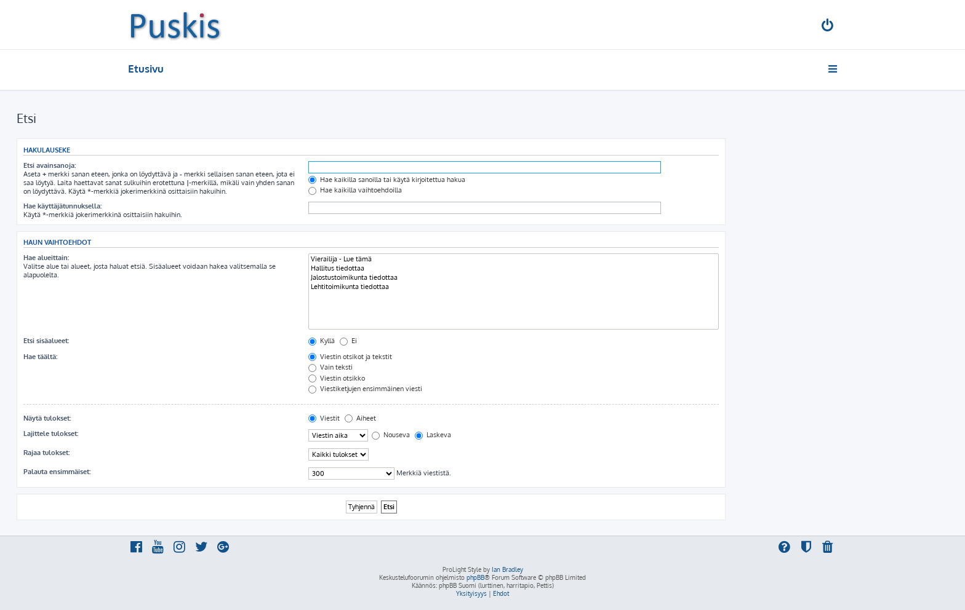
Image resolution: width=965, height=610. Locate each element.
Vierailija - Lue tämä (514, 259)
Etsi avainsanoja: (49, 165)
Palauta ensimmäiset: (56, 471)
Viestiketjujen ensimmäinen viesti (365, 388)
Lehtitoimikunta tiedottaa (514, 286)
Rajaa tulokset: (46, 452)
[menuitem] (828, 26)
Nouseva (391, 434)
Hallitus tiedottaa (514, 268)
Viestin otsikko (336, 378)
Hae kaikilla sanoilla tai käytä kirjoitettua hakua (386, 179)
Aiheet (360, 418)
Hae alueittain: (46, 257)
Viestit (324, 418)
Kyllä (321, 340)
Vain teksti (330, 367)
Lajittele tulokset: (50, 433)
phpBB (475, 577)
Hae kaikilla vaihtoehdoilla (355, 190)
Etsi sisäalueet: (46, 340)
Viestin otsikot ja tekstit (350, 356)
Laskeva (433, 434)
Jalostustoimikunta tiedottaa (514, 277)
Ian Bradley (507, 569)
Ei (348, 340)
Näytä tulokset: (47, 418)
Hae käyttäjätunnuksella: (62, 206)
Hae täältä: (40, 356)
